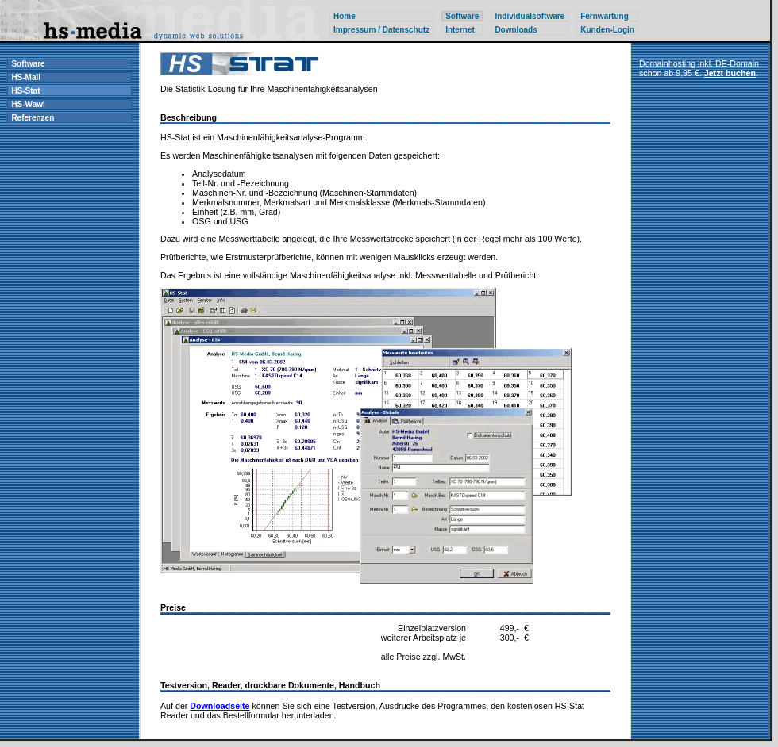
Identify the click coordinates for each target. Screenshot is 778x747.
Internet (460, 29)
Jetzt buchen (730, 73)
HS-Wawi (27, 104)
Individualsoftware (529, 16)
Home (344, 16)
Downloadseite (219, 706)
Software (27, 63)
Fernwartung (604, 16)
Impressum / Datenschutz (381, 29)
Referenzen (32, 117)
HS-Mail (25, 77)
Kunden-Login (607, 29)
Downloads (516, 29)
